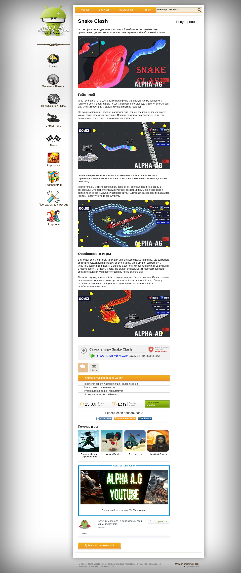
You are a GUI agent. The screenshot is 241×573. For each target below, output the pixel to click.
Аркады (53, 60)
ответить (101, 528)
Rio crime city (135, 454)
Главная (84, 9)
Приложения (126, 9)
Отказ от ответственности (187, 564)
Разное (147, 9)
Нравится (162, 521)
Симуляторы (53, 119)
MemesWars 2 (112, 454)
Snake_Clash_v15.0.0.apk (112, 355)
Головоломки (54, 178)
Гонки (53, 139)
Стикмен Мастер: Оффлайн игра (89, 455)
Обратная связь (191, 566)
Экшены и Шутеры (53, 79)
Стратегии (53, 158)
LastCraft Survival (158, 454)
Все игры (104, 9)
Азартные (53, 218)
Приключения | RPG (53, 99)
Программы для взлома (53, 198)
